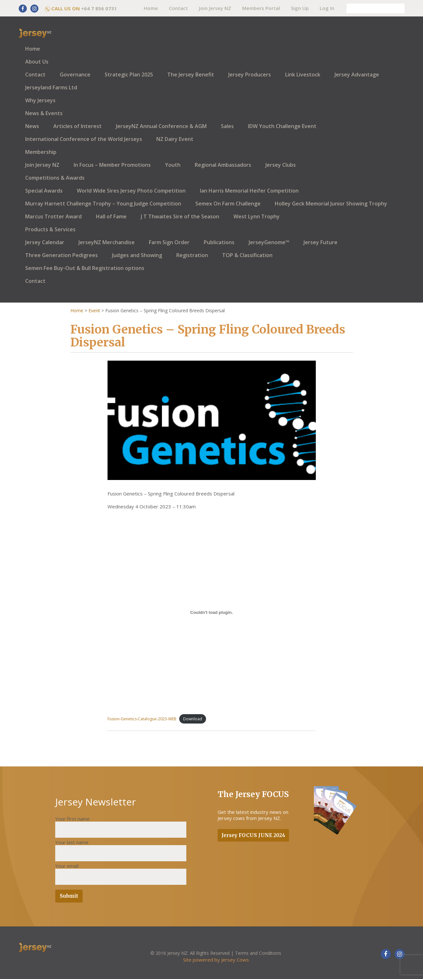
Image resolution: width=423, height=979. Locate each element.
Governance (75, 74)
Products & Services (50, 229)
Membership (41, 152)
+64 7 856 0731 (99, 8)
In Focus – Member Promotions (112, 165)
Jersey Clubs (280, 165)
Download (192, 719)
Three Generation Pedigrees (61, 255)
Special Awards (44, 190)
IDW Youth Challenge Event (282, 126)
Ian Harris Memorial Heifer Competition (249, 190)
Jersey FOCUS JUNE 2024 (253, 835)
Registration (192, 255)
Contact (178, 8)
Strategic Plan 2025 (129, 74)
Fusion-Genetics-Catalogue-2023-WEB (142, 719)
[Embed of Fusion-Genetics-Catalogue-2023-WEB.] (212, 612)
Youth (173, 165)
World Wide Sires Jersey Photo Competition (131, 190)
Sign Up (300, 8)
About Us (36, 61)
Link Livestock (302, 74)
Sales (227, 126)
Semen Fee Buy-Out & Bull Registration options (84, 268)
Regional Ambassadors (223, 165)
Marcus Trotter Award (53, 216)
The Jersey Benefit (190, 74)
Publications (219, 242)
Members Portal (261, 8)
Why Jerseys (40, 100)
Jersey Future (320, 242)
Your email (66, 866)
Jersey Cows (235, 959)
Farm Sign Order (169, 242)
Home (151, 8)
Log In (327, 8)
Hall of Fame (111, 216)
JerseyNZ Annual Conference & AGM (161, 126)
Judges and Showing (137, 255)
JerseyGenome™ (269, 242)
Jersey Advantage (357, 74)
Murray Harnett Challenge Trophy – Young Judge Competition (103, 203)
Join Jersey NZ (215, 8)
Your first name (72, 819)
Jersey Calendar (44, 242)
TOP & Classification (247, 255)
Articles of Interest (77, 126)
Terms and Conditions (258, 953)
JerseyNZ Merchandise (106, 242)
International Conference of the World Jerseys (83, 139)
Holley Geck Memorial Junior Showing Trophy (331, 203)
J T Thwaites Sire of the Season (180, 216)
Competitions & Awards (55, 178)
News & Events (44, 113)
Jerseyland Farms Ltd (51, 87)
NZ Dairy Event (174, 139)
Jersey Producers (249, 74)
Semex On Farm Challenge (228, 203)
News (32, 126)
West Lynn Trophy (256, 216)
